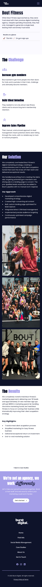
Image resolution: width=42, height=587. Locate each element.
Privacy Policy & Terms (21, 579)
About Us (21, 552)
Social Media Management (21, 542)
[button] (38, 3)
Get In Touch (21, 557)
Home (21, 533)
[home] (6, 3)
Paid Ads (21, 537)
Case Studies (21, 547)
